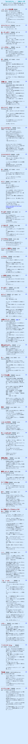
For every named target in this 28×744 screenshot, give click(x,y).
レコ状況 (3, 287)
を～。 (3, 373)
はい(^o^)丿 (4, 112)
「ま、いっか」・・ (7, 607)
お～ (2, 177)
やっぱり (3, 222)
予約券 (3, 703)
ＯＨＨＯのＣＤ (6, 161)
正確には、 (4, 85)
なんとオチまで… (6, 133)
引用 (26, 25)
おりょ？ (3, 307)
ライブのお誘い (6, 391)
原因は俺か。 (5, 479)
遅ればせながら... (6, 360)
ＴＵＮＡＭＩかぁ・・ (8, 675)
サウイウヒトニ (6, 26)
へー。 (3, 577)
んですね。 (4, 268)
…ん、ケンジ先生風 (7, 9)
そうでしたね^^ (6, 720)
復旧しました (5, 493)
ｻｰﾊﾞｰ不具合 (5, 504)
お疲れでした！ (6, 334)
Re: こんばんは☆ (6, 452)
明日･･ (3, 425)
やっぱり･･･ (5, 300)
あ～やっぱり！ (6, 33)
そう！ (3, 189)
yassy (17, 333)
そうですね (4, 250)
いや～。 (3, 652)
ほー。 (3, 513)
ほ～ (2, 61)
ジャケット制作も (6, 259)
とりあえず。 (5, 236)
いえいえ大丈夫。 (6, 441)
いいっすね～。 (6, 48)
